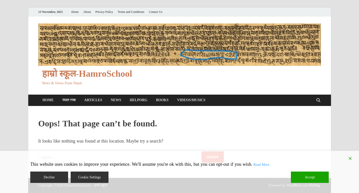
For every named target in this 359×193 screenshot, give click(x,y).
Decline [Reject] (49, 177)
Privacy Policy (104, 12)
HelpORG (138, 100)
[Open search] (318, 100)
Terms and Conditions (131, 12)
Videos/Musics (191, 100)
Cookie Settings (89, 177)
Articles (93, 100)
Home (75, 12)
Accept (310, 177)
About (87, 12)
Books (162, 100)
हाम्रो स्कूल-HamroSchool (87, 73)
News (116, 100)
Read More (261, 164)
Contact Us (155, 12)
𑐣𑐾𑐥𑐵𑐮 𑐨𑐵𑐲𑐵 (69, 100)
